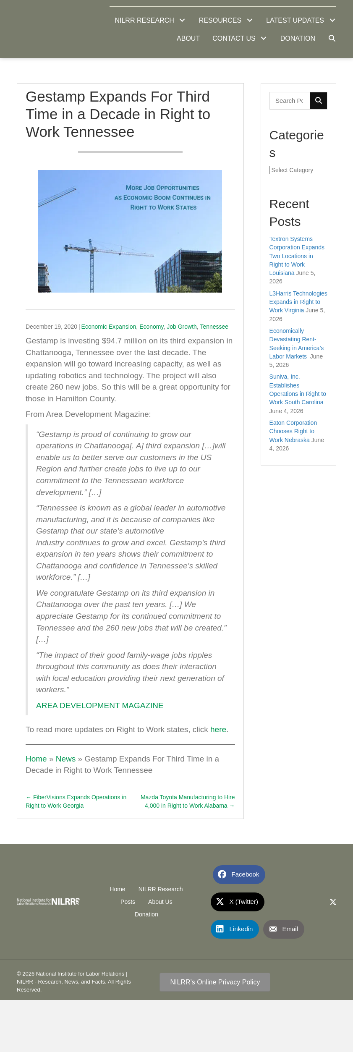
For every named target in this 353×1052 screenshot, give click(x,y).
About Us (160, 901)
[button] (182, 20)
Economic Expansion (108, 326)
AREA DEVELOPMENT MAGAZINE (100, 705)
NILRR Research (161, 889)
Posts (127, 901)
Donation (146, 914)
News (66, 758)
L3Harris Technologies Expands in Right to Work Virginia (298, 302)
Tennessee (214, 326)
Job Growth (182, 326)
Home (36, 758)
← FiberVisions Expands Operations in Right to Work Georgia (76, 801)
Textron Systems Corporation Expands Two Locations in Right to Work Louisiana (297, 256)
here (218, 729)
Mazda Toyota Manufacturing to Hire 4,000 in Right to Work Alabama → (188, 801)
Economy (151, 326)
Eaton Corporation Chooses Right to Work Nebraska (293, 431)
